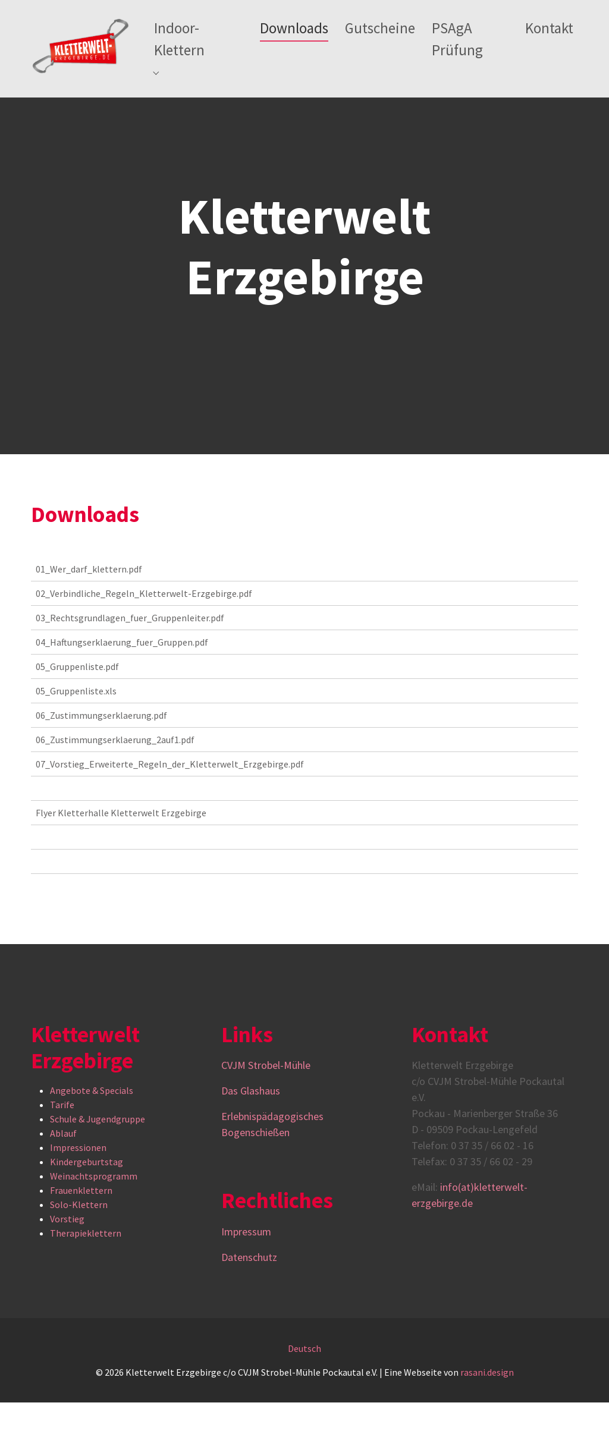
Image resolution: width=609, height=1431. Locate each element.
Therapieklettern (85, 1262)
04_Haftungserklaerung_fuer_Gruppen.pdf (122, 671)
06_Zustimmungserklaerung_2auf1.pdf (115, 768)
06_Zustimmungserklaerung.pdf (101, 744)
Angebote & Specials (91, 1119)
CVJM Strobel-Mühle (267, 1093)
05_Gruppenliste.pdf (77, 695)
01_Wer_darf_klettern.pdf (89, 597)
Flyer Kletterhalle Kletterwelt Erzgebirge (121, 841)
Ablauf (63, 1162)
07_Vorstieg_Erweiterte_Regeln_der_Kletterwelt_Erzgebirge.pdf (170, 792)
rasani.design (487, 1401)
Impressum (246, 1260)
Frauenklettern (81, 1219)
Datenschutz (249, 1285)
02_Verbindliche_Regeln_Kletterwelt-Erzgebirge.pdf (144, 622)
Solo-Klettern (79, 1234)
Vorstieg (67, 1248)
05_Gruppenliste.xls (76, 719)
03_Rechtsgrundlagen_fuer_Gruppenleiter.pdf (130, 646)
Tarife (62, 1134)
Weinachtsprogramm (93, 1205)
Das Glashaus (250, 1119)
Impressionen (78, 1176)
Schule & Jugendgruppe (97, 1148)
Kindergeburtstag (86, 1191)
